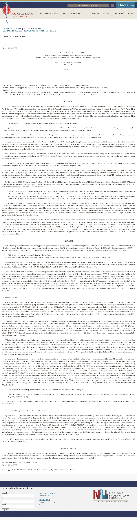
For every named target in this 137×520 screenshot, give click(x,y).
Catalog (132, 15)
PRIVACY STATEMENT (49, 503)
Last (4, 505)
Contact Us (44, 497)
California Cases (33, 30)
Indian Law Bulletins (52, 15)
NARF (41, 506)
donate (124, 6)
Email (4, 494)
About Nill (120, 15)
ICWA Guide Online (11, 30)
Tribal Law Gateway (74, 15)
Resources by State (34, 32)
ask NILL (108, 15)
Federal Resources (12, 32)
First (4, 499)
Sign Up (5, 511)
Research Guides (93, 15)
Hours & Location (47, 494)
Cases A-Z (51, 32)
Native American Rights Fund (93, 6)
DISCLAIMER (44, 501)
